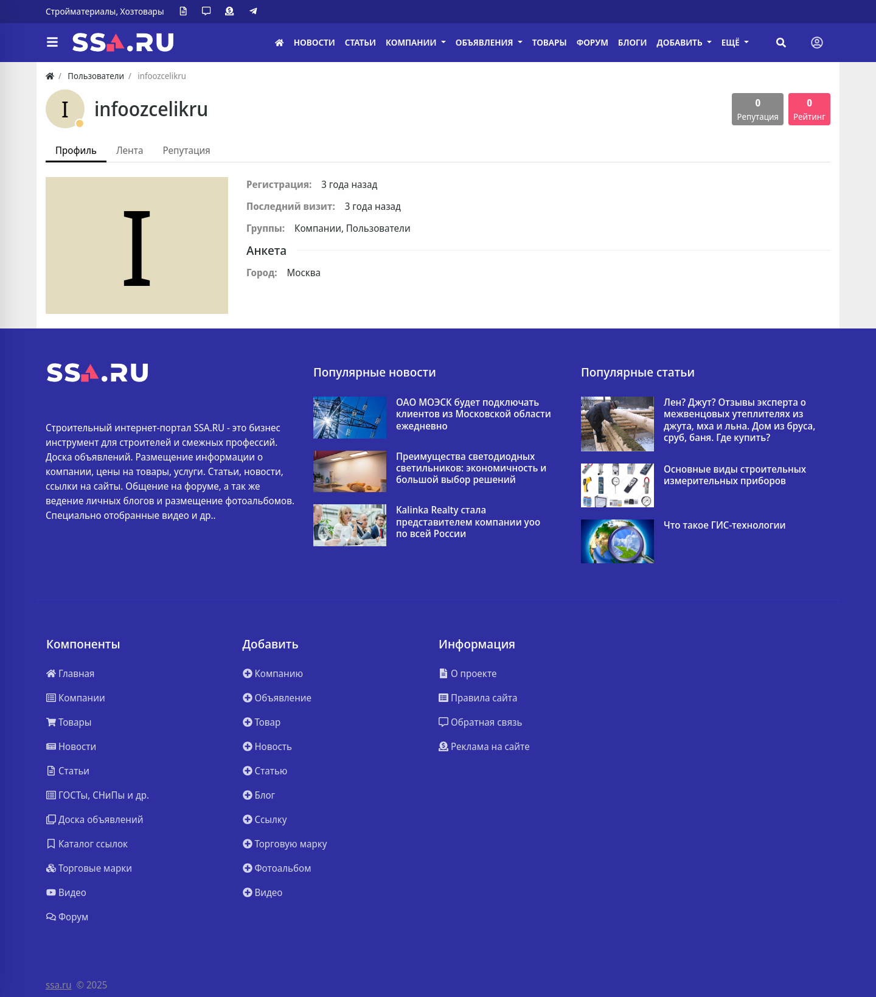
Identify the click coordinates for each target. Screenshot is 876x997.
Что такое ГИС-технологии (725, 525)
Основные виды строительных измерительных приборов (735, 475)
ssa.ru (59, 985)
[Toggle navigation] (817, 42)
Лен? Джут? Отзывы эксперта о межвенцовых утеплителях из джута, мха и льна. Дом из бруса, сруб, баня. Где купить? (739, 420)
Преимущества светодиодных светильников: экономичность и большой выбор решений (471, 468)
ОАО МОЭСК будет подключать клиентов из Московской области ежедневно (473, 414)
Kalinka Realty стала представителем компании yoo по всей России (468, 522)
